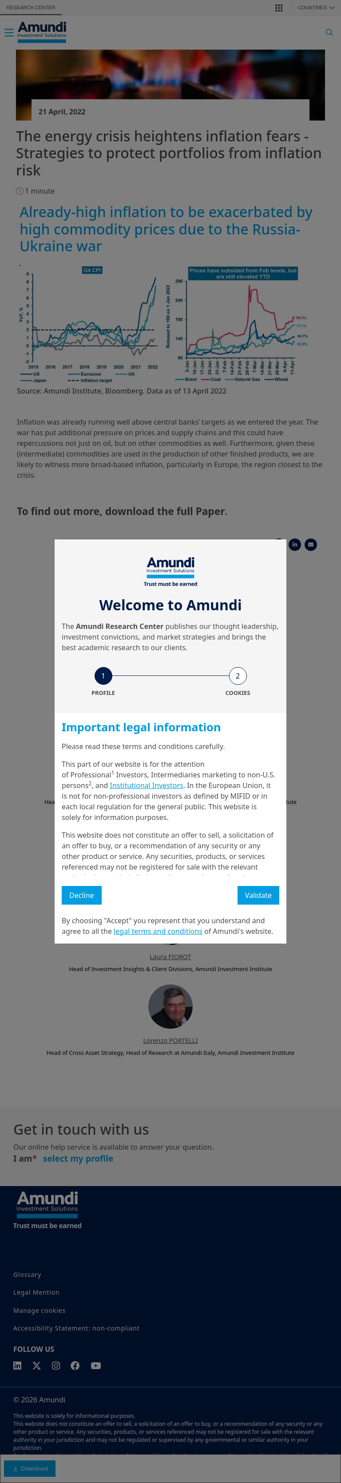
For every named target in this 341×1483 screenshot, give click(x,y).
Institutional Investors (146, 785)
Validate (258, 895)
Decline (81, 895)
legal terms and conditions (158, 931)
